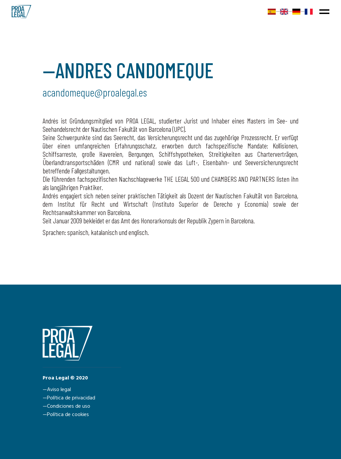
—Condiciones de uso (66, 406)
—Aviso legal (57, 389)
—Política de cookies (66, 414)
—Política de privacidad (69, 398)
